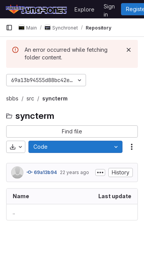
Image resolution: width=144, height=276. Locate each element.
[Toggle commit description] (100, 172)
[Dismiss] (128, 49)
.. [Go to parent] (14, 212)
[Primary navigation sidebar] (9, 27)
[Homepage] (36, 9)
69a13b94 (41, 172)
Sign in (109, 7)
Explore (84, 9)
